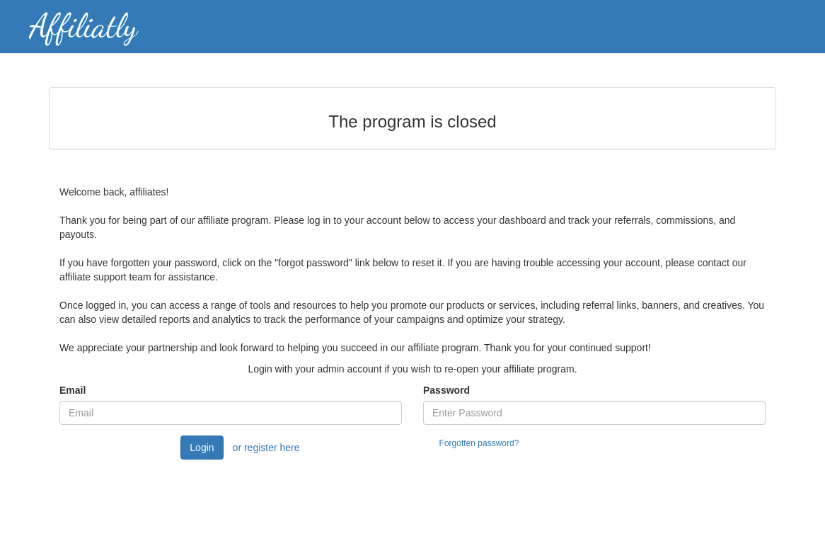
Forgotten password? (479, 443)
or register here (266, 447)
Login (202, 447)
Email (72, 390)
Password (446, 390)
